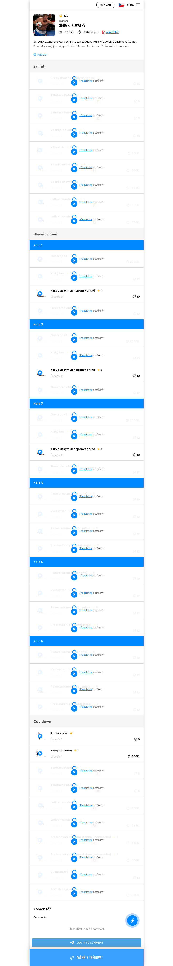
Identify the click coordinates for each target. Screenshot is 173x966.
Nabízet (42, 54)
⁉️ (110, 32)
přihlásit (105, 5)
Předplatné (85, 80)
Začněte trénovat (86, 957)
